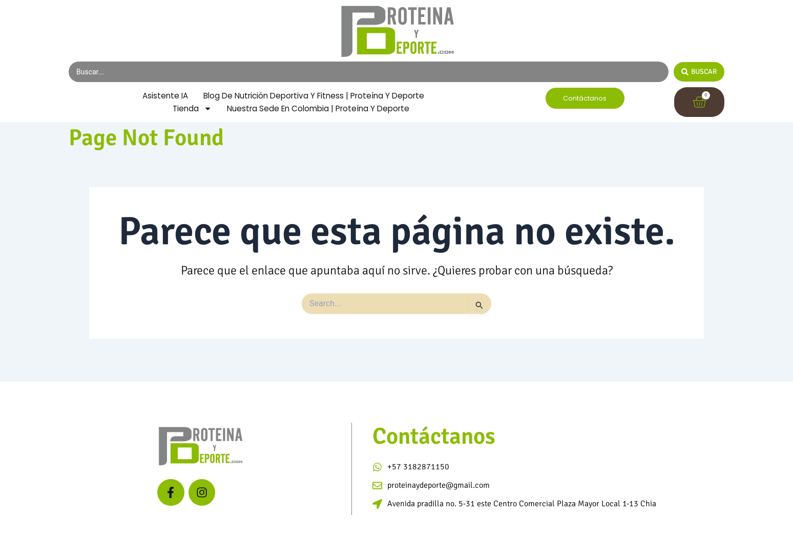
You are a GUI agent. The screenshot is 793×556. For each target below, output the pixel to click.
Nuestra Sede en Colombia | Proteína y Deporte (319, 120)
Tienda (188, 120)
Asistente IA (283, 94)
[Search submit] (699, 72)
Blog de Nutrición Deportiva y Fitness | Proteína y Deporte (287, 107)
